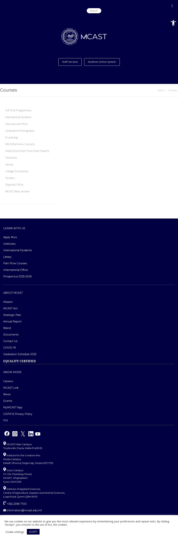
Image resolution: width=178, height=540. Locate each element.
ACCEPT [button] (33, 531)
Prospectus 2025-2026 (17, 276)
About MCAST (13, 292)
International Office (16, 124)
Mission (8, 302)
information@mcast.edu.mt (22, 510)
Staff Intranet (70, 61)
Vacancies (11, 157)
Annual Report (12, 321)
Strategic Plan (12, 315)
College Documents (16, 171)
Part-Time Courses (15, 263)
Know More (12, 372)
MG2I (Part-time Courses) (19, 144)
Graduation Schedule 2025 (19, 354)
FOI (5, 420)
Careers (8, 381)
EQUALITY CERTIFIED (19, 361)
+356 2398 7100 (15, 503)
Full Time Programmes (18, 110)
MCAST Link (11, 387)
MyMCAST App (12, 407)
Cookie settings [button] (14, 531)
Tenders (10, 178)
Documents (11, 334)
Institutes (9, 243)
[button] (173, 23)
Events (7, 401)
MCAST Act (10, 308)
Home (161, 90)
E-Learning (11, 137)
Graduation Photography (19, 130)
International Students (18, 117)
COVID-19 (9, 347)
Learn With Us (14, 228)
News (7, 394)
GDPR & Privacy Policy (17, 414)
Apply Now (10, 237)
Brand (7, 328)
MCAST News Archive (17, 191)
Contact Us (10, 341)
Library (9, 164)
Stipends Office (14, 184)
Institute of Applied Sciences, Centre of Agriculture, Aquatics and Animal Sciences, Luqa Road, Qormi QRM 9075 (34, 493)
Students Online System (102, 61)
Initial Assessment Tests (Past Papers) (27, 151)
